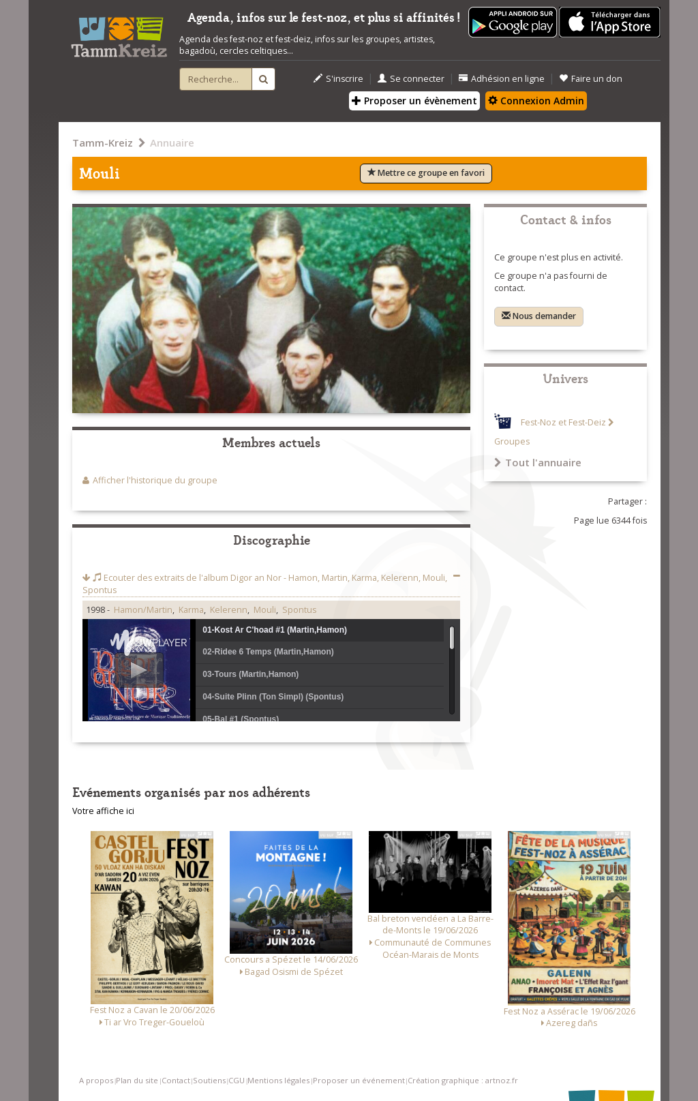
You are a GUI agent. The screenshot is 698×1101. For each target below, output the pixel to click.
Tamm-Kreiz (102, 142)
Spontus (299, 610)
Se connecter (411, 79)
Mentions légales (278, 1080)
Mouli (265, 610)
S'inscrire (338, 79)
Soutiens (209, 1080)
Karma (191, 610)
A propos (96, 1080)
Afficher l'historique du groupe (155, 480)
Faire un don (590, 79)
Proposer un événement (359, 1080)
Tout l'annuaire (537, 462)
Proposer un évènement (414, 100)
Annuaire (172, 142)
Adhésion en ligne (502, 79)
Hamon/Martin (143, 610)
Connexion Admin (536, 100)
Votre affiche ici (103, 811)
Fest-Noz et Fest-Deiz (563, 422)
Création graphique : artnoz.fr (463, 1080)
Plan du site (137, 1080)
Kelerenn (228, 610)
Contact (176, 1080)
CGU (236, 1080)
